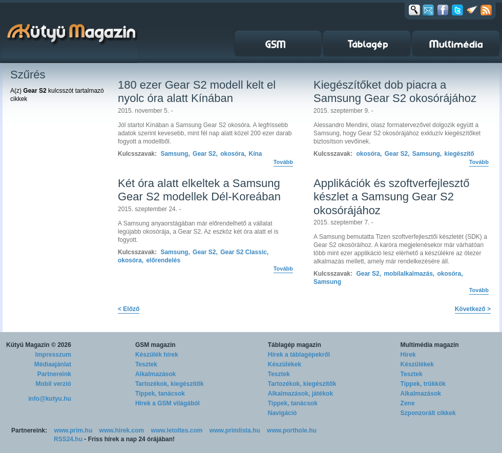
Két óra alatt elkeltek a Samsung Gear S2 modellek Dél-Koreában (199, 190)
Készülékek (284, 364)
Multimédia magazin (430, 344)
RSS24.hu (68, 439)
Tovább (283, 162)
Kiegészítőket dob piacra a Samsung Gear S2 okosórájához (394, 91)
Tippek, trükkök (423, 383)
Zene (408, 403)
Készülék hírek (156, 354)
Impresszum (53, 354)
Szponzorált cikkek (428, 413)
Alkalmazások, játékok (300, 393)
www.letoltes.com (177, 430)
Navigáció (282, 413)
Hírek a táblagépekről (299, 354)
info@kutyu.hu (49, 398)
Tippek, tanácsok (160, 393)
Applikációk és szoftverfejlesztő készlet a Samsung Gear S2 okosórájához (391, 197)
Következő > (473, 309)
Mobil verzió (53, 383)
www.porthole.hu (292, 430)
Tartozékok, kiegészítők (169, 383)
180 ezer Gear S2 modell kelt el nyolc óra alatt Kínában (197, 91)
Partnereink (54, 374)
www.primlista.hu (235, 430)
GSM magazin (155, 344)
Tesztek (146, 364)
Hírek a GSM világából (167, 403)
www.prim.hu (73, 430)
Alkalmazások (155, 374)
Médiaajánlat (52, 364)
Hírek (408, 354)
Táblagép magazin (294, 344)
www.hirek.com (121, 430)
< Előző (128, 309)
